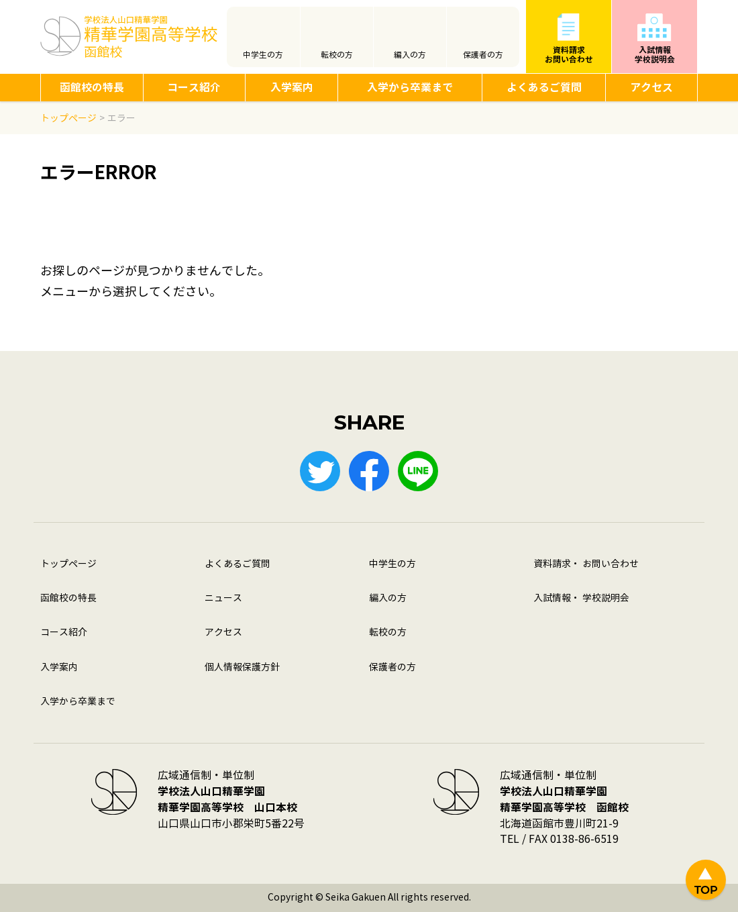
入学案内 (291, 87)
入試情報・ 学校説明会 (581, 598)
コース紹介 (194, 87)
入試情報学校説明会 (655, 54)
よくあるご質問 (544, 87)
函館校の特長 (92, 87)
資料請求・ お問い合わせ (586, 564)
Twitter (320, 471)
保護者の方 (483, 55)
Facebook (369, 471)
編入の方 (410, 55)
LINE (418, 471)
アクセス (651, 87)
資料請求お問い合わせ (569, 54)
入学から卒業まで (410, 87)
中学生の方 (263, 55)
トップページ (68, 564)
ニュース (223, 598)
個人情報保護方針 (242, 667)
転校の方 (337, 55)
